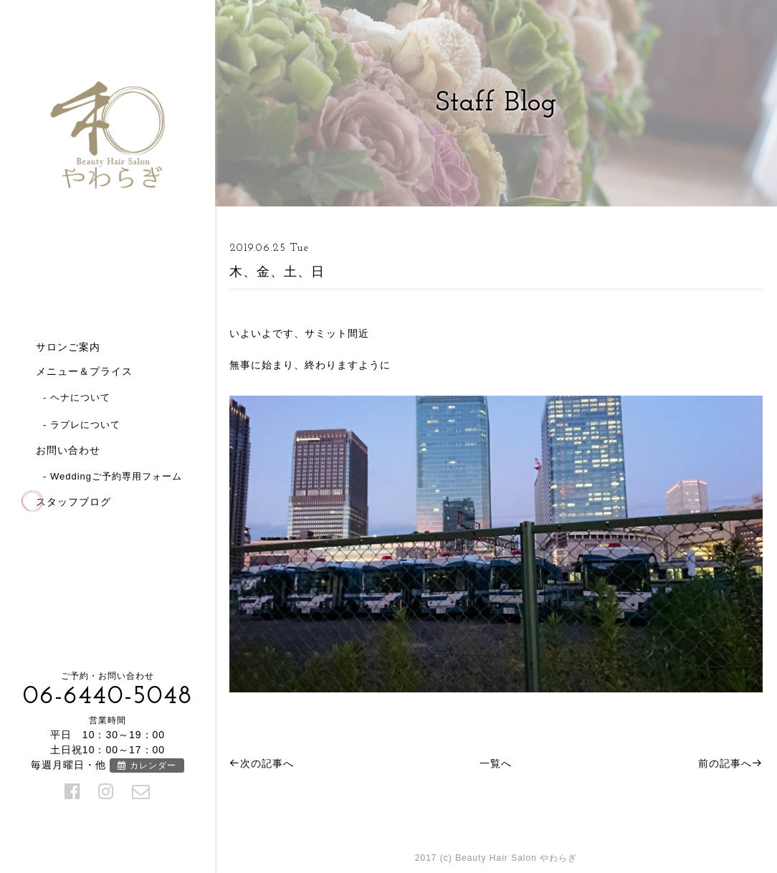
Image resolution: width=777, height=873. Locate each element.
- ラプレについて (81, 424)
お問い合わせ (68, 450)
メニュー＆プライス (84, 371)
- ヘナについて (76, 397)
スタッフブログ (73, 501)
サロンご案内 (68, 347)
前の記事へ (730, 763)
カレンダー (147, 765)
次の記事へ (261, 763)
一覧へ (496, 763)
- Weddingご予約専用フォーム (112, 476)
